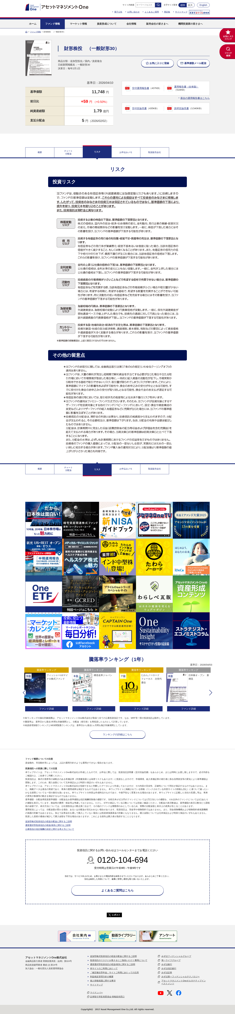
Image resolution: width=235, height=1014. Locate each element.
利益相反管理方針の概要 (101, 976)
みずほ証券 (166, 972)
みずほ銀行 (166, 964)
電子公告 (118, 12)
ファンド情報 (35, 32)
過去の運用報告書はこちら (195, 98)
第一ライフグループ (170, 960)
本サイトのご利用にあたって (104, 968)
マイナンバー (96, 992)
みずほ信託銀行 (168, 968)
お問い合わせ (133, 12)
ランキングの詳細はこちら (117, 734)
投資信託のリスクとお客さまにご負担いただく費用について (118, 960)
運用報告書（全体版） (186, 86)
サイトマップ (181, 12)
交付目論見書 (139, 108)
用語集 (167, 12)
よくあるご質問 (152, 12)
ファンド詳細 (46, 708)
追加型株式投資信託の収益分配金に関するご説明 (48, 821)
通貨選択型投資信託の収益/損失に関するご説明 (47, 825)
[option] (47, 690)
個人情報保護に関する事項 (103, 980)
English (203, 5)
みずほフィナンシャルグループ (176, 956)
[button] (24, 692)
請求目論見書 (181, 108)
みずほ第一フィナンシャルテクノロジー (180, 976)
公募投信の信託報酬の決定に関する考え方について (49, 829)
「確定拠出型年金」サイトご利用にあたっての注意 (114, 972)
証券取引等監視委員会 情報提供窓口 (107, 996)
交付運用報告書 (140, 88)
